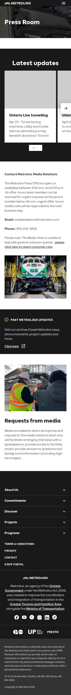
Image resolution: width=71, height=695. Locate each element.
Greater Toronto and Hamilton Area (35, 604)
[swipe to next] (66, 108)
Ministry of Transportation (45, 609)
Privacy (10, 550)
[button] (18, 3)
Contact (11, 557)
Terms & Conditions (19, 544)
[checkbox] (62, 490)
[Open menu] (63, 3)
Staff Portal (14, 564)
